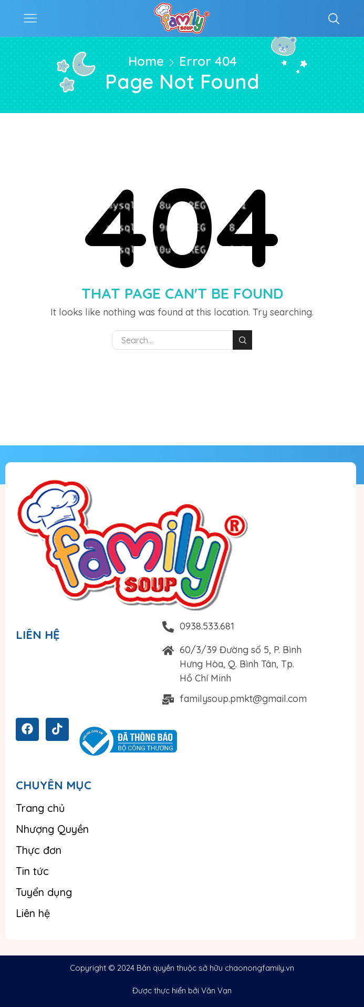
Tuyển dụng (44, 892)
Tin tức (32, 871)
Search (242, 340)
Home (146, 61)
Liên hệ (33, 913)
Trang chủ (40, 808)
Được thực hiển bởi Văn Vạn (182, 990)
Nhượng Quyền (52, 829)
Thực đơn (38, 850)
